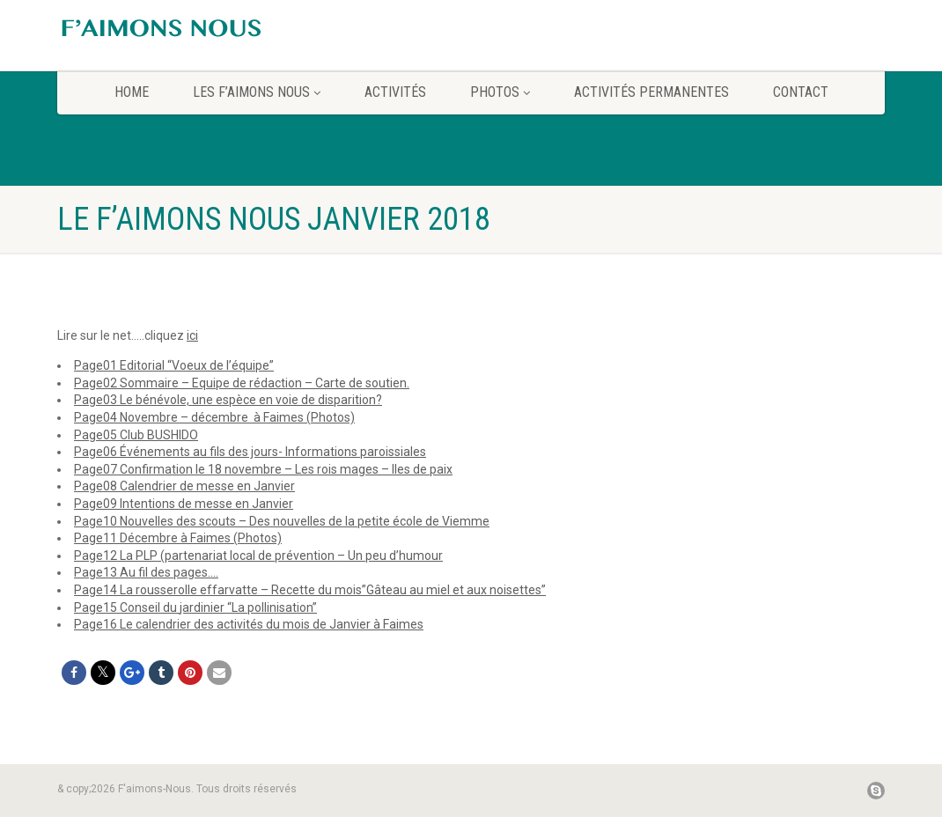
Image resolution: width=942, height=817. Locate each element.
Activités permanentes (651, 92)
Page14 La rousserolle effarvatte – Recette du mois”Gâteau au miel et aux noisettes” (310, 590)
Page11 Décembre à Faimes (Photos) (178, 538)
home (131, 92)
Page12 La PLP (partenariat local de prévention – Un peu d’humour (258, 555)
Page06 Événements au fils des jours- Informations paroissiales (250, 452)
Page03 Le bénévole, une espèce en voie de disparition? (228, 400)
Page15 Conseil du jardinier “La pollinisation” (195, 607)
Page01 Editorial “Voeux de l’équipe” (174, 365)
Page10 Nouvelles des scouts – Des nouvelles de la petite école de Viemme (281, 521)
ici (192, 335)
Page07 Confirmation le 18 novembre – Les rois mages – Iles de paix (263, 469)
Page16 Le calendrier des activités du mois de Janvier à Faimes (248, 624)
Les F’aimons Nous (256, 92)
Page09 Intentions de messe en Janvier (183, 504)
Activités (395, 92)
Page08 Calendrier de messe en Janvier (184, 486)
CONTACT (800, 92)
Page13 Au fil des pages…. (146, 572)
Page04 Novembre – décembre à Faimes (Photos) (214, 417)
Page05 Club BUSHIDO (136, 435)
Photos (500, 92)
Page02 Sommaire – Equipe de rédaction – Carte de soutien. (241, 383)
